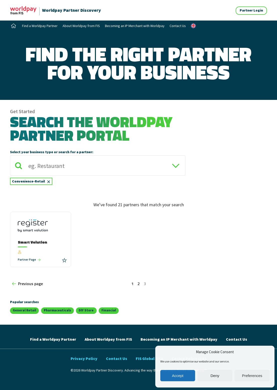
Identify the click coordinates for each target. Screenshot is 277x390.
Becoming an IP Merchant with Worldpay (135, 26)
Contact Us (178, 26)
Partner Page (27, 259)
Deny (214, 375)
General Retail (24, 310)
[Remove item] (49, 181)
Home (13, 26)
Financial (108, 310)
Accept (177, 375)
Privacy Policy (84, 358)
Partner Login (251, 10)
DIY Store (86, 310)
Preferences (252, 375)
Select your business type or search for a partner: (51, 152)
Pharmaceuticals (57, 310)
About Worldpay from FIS (81, 26)
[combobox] (97, 172)
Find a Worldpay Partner (40, 26)
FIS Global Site (149, 358)
